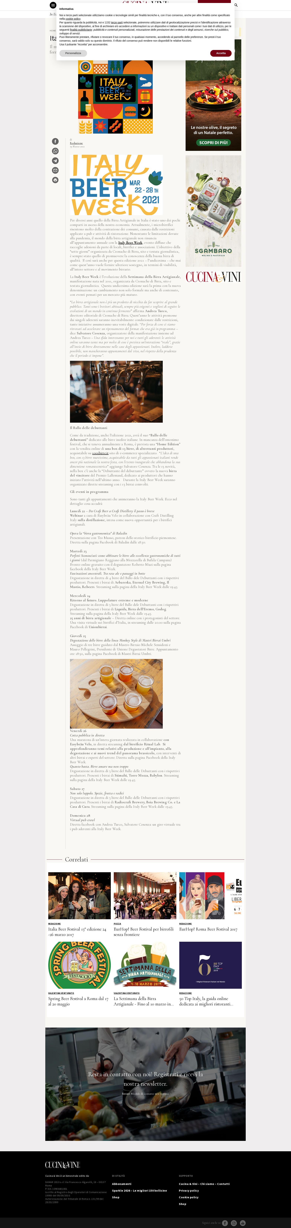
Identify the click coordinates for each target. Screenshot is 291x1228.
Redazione (76, 143)
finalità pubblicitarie (81, 29)
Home (53, 30)
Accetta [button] (221, 53)
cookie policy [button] (73, 18)
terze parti (117, 22)
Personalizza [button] (73, 53)
